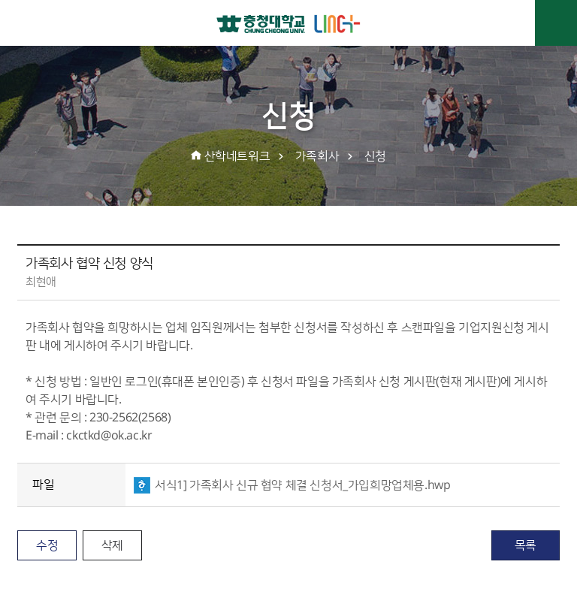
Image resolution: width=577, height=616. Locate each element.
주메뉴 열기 (556, 23)
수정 (47, 545)
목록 (525, 545)
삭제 (112, 545)
